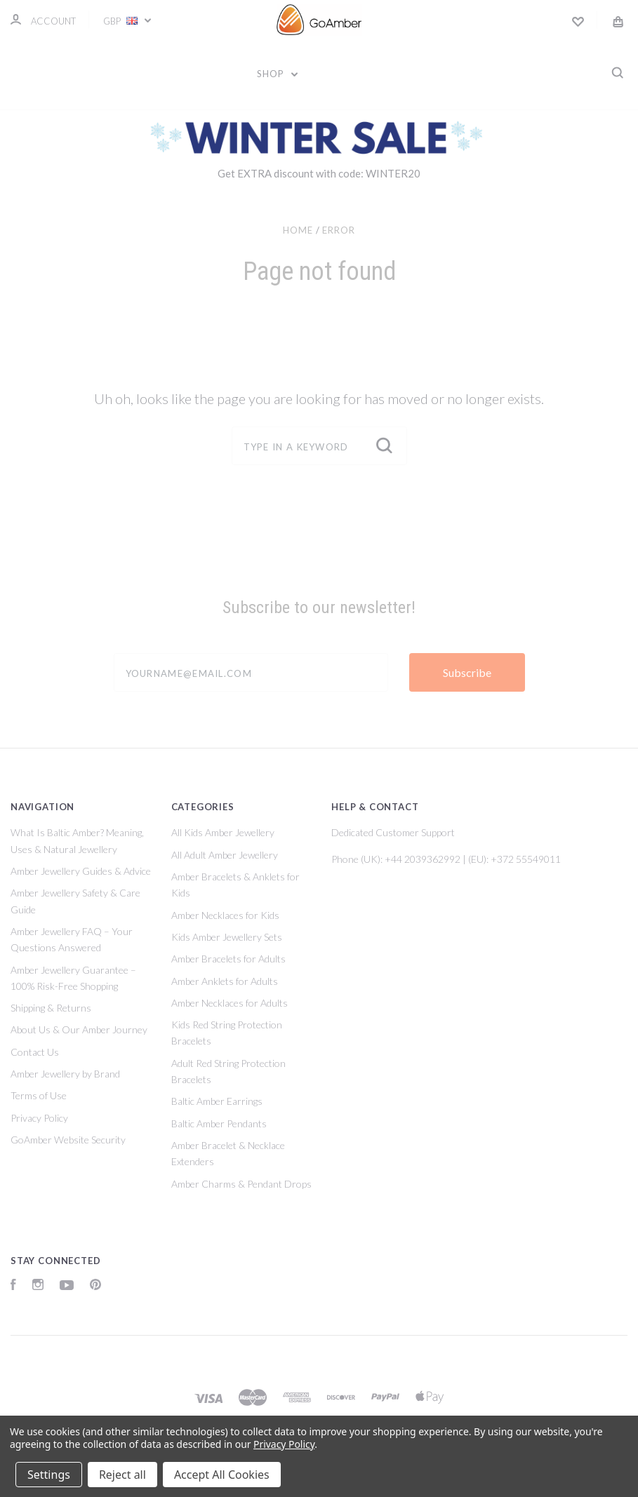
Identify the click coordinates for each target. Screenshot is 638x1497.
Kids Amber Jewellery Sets (226, 937)
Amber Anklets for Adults (224, 981)
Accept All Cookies (222, 1474)
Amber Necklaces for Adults (229, 1003)
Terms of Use (39, 1095)
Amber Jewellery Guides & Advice (81, 871)
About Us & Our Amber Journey (79, 1029)
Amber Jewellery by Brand (65, 1074)
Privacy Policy (39, 1118)
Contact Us (35, 1052)
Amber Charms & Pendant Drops (241, 1184)
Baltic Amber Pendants (219, 1123)
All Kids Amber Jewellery (222, 832)
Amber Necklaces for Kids (225, 915)
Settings (48, 1474)
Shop (277, 73)
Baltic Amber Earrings (216, 1101)
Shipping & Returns (51, 1008)
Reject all (122, 1474)
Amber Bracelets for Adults (228, 959)
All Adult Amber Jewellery (224, 855)
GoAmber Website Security (68, 1140)
